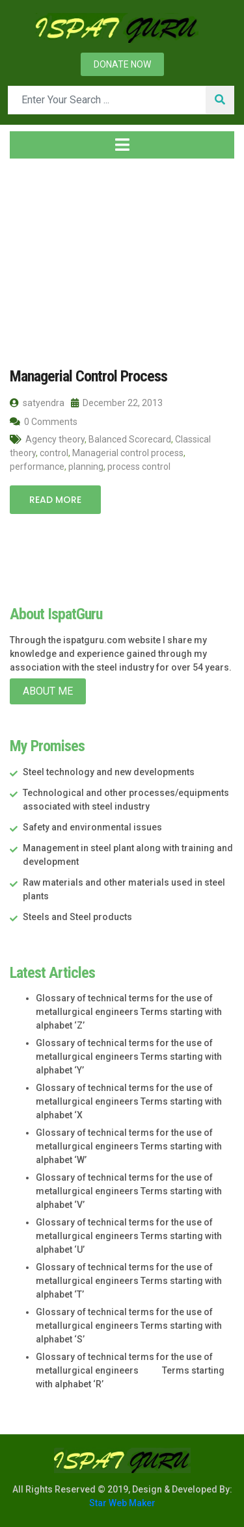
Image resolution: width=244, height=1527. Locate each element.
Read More (55, 499)
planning (85, 466)
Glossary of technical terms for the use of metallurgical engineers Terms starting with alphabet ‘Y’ (129, 1056)
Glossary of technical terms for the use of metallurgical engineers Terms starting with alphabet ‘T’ (129, 1281)
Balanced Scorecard (129, 439)
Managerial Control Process (88, 376)
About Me (48, 691)
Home (30, 246)
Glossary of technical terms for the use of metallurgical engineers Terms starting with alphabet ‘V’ (129, 1191)
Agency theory (55, 439)
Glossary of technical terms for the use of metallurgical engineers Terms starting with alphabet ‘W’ (129, 1146)
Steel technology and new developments (109, 772)
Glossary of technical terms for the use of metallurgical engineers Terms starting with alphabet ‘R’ (130, 1370)
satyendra (37, 403)
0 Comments (43, 422)
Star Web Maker (122, 1503)
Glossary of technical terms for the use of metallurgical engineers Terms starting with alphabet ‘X (129, 1101)
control (54, 453)
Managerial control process (127, 453)
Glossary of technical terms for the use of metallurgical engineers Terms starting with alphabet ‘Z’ (129, 1012)
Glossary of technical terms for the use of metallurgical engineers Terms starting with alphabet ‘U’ (129, 1236)
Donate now (122, 64)
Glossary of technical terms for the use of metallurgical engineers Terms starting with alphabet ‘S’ (129, 1325)
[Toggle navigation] (122, 145)
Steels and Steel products (77, 917)
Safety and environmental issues (92, 827)
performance (37, 466)
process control (138, 466)
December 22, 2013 (117, 403)
